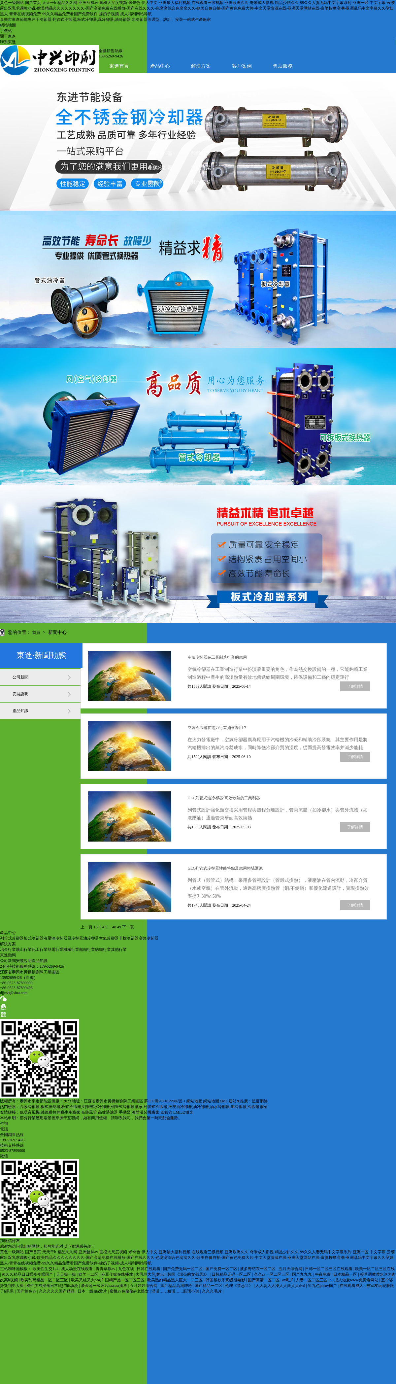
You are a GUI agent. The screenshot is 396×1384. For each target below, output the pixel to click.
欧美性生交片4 (46, 1268)
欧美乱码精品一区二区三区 (44, 1280)
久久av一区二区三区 (272, 1274)
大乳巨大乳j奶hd (150, 1274)
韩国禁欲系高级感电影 (226, 1280)
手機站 (6, 30)
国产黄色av (26, 1291)
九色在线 (126, 1268)
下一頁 (128, 927)
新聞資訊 (119, 80)
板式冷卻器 (160, 95)
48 (114, 927)
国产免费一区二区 (222, 1268)
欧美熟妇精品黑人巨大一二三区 (175, 1280)
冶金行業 (8, 949)
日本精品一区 (345, 1274)
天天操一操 (66, 1274)
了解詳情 (355, 686)
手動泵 (125, 1112)
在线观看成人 (352, 1285)
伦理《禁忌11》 (239, 1285)
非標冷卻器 (160, 167)
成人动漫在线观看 (77, 1268)
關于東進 (8, 36)
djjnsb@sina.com (13, 992)
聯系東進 (8, 42)
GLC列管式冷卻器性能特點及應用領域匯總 (225, 868)
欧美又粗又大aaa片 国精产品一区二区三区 (108, 1280)
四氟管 (166, 1112)
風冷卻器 (160, 124)
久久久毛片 (212, 1291)
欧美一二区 (89, 1274)
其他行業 (201, 182)
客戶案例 (242, 66)
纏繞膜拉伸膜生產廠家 (60, 1112)
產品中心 (160, 66)
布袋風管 (89, 1112)
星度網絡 (260, 1101)
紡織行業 (201, 167)
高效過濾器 (108, 1112)
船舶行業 (201, 153)
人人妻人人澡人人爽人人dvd (280, 1285)
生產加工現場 (242, 80)
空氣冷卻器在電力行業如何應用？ (217, 727)
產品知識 (119, 124)
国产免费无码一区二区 (183, 1268)
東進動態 (8, 955)
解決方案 (201, 66)
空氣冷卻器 (160, 153)
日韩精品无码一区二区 (232, 1274)
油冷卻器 (160, 138)
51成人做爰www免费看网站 (355, 1280)
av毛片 (288, 1280)
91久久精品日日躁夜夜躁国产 (28, 1274)
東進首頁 (119, 66)
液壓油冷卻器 (160, 109)
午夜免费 (323, 1274)
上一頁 (86, 927)
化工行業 (201, 109)
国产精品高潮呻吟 (176, 1285)
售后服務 (283, 66)
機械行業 (201, 138)
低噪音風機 (30, 1112)
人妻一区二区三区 (312, 1280)
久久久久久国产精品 (57, 1291)
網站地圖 (8, 25)
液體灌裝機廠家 (145, 1112)
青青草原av (106, 1268)
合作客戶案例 (242, 95)
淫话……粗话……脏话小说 (175, 1291)
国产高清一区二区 (264, 1280)
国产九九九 (302, 1274)
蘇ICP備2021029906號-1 (164, 1101)
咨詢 (4, 1123)
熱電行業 (201, 124)
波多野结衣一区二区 (258, 1268)
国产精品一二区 (209, 1285)
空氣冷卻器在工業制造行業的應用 (217, 657)
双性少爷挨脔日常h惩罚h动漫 (52, 1285)
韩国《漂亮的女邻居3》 (188, 1274)
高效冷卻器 (160, 182)
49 (119, 927)
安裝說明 (119, 109)
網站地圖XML (215, 1101)
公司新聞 (119, 95)
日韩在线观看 (149, 1268)
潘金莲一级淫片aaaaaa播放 (104, 1285)
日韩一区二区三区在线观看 (329, 1268)
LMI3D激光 (183, 1112)
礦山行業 (201, 95)
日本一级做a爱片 (93, 1291)
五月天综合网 (291, 1268)
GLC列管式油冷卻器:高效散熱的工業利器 (223, 798)
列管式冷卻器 (12, 938)
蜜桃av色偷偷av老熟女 (130, 1291)
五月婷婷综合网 (144, 1285)
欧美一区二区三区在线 (375, 1268)
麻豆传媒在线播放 (117, 1274)
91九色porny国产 (323, 1285)
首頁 (36, 632)
